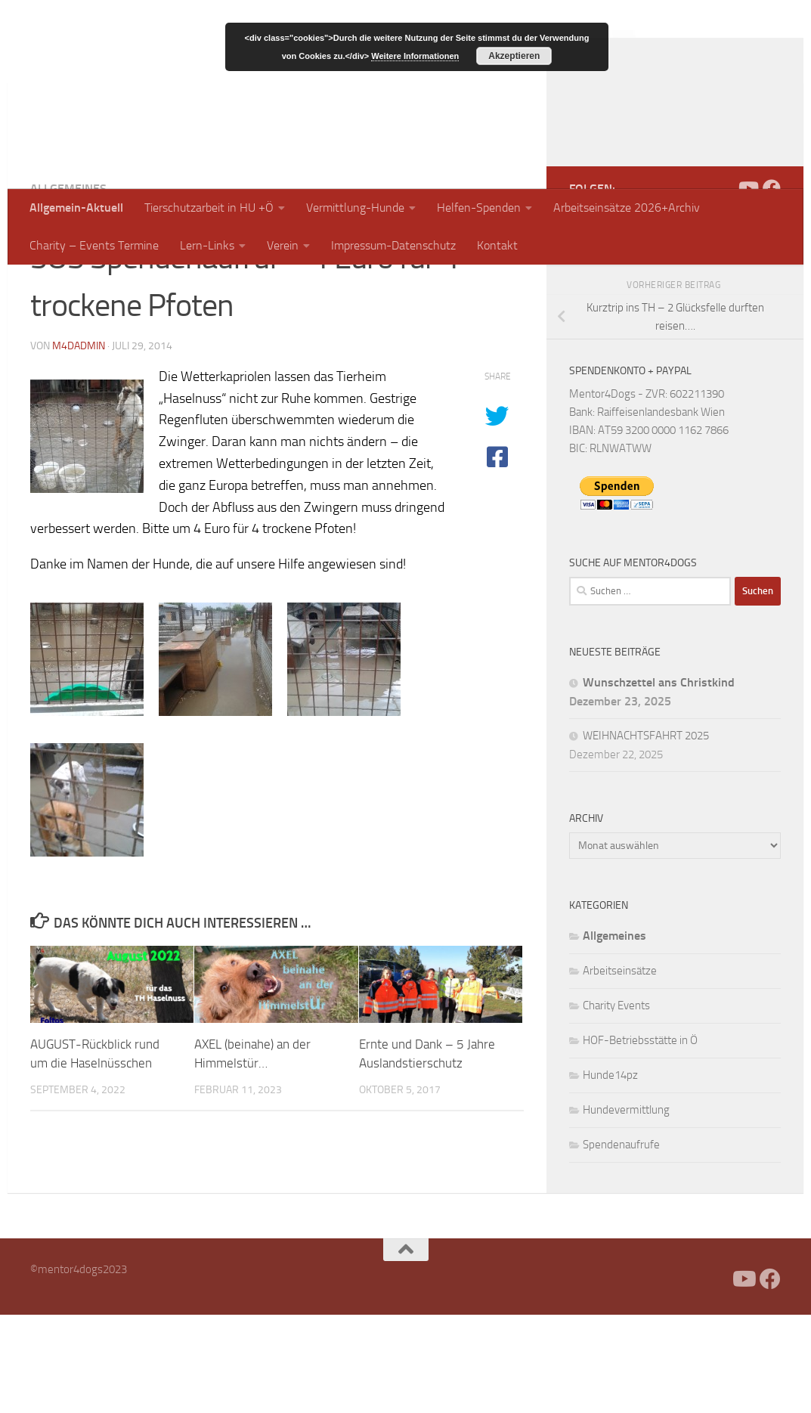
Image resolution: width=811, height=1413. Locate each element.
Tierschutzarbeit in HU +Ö (209, 207)
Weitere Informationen (415, 55)
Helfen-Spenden (479, 207)
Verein (283, 245)
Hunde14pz (610, 1173)
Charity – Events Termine (94, 245)
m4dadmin (78, 444)
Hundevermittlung (626, 1208)
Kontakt (497, 245)
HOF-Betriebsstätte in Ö (640, 1138)
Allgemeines (68, 287)
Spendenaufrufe (621, 1243)
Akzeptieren (514, 56)
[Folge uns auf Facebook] (772, 286)
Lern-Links (207, 245)
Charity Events (616, 1104)
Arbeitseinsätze (620, 1069)
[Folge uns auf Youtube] (747, 286)
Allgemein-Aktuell (76, 207)
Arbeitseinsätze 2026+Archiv (626, 207)
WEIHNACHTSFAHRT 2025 (646, 834)
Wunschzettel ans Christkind (659, 780)
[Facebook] (723, 286)
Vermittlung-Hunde (355, 207)
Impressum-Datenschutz (393, 245)
